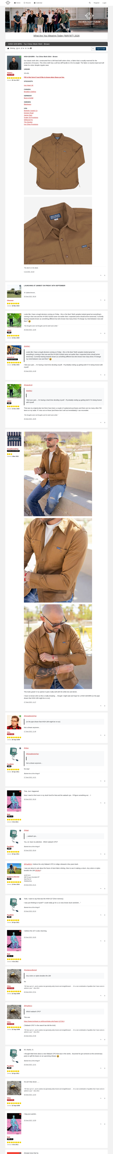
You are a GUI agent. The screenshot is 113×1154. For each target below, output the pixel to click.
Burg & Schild (28, 98)
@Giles (37, 870)
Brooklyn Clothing (30, 92)
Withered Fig (28, 120)
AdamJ (9, 73)
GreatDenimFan (12, 449)
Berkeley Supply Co (30, 111)
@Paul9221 (28, 864)
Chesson (10, 300)
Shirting (12, 48)
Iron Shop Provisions (31, 124)
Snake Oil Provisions (31, 117)
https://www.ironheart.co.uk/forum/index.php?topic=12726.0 (44, 1021)
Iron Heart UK (28, 85)
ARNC (9, 330)
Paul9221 (10, 764)
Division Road (28, 113)
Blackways (27, 104)
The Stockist (28, 122)
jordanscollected (13, 877)
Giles (9, 986)
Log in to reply (101, 48)
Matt (8, 814)
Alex (8, 732)
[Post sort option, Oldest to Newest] (93, 48)
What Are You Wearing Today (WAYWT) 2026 (56, 35)
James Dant (28, 115)
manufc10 (10, 357)
